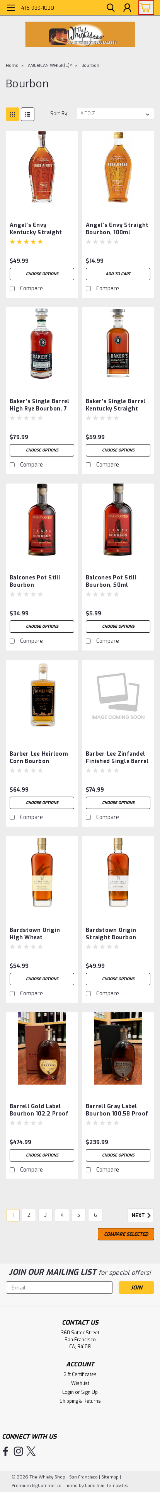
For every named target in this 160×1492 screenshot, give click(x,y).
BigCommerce (46, 1486)
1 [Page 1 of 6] (13, 1215)
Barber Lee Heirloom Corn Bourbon (39, 757)
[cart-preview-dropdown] (144, 7)
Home (12, 65)
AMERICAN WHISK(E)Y (50, 65)
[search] (110, 8)
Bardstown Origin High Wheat (35, 934)
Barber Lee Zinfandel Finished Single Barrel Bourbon (117, 758)
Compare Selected (126, 1234)
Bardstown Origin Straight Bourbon (111, 934)
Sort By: (59, 113)
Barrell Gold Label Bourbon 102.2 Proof (39, 1110)
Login (68, 1392)
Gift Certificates (80, 1374)
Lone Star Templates (106, 1486)
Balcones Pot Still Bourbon (35, 581)
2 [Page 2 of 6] (28, 1215)
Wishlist (80, 1383)
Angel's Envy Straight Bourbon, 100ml (117, 228)
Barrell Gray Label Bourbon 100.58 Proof (117, 1110)
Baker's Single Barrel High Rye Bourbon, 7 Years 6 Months (39, 405)
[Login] (127, 8)
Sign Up (89, 1392)
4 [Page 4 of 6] (62, 1215)
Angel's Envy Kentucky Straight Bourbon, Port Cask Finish (37, 229)
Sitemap (110, 1477)
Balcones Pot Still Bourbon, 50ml (111, 581)
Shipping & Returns (80, 1401)
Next (142, 1215)
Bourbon (90, 65)
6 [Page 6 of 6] (95, 1215)
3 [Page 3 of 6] (45, 1215)
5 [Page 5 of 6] (78, 1215)
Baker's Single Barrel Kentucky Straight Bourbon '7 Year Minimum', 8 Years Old (117, 405)
